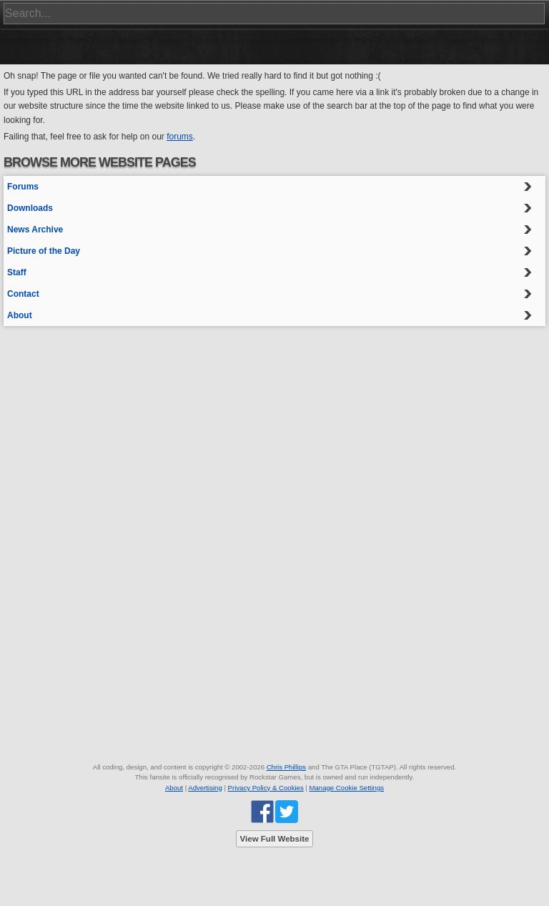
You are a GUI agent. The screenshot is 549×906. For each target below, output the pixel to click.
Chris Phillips (286, 767)
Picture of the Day (43, 251)
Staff (16, 272)
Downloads (30, 208)
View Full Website (275, 838)
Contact (23, 294)
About (19, 315)
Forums (23, 187)
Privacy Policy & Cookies (266, 788)
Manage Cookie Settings (347, 788)
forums (180, 137)
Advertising (205, 788)
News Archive (35, 230)
